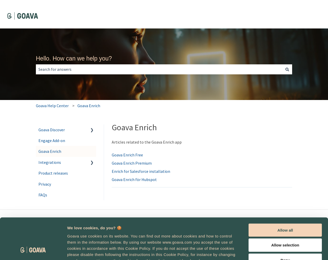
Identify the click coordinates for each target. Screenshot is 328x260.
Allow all (285, 192)
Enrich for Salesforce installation (141, 171)
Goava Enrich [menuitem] (49, 151)
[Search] (287, 69)
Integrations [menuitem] (49, 162)
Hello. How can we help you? (74, 58)
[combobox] (159, 69)
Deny (285, 223)
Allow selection (285, 207)
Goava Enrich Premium (132, 163)
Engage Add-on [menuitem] (51, 140)
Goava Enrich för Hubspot (134, 179)
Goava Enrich (88, 105)
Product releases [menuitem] (53, 173)
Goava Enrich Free (127, 154)
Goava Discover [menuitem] (51, 129)
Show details (269, 250)
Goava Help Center (52, 105)
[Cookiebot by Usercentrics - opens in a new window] (33, 250)
